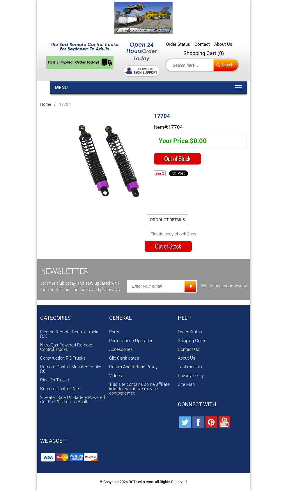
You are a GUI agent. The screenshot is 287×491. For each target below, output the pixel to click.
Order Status (178, 44)
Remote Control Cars (60, 389)
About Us (223, 44)
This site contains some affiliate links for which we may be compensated (139, 388)
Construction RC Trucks (63, 358)
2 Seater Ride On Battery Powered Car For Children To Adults (72, 399)
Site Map (186, 384)
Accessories (121, 349)
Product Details (167, 219)
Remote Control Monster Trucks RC (70, 369)
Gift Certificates (124, 358)
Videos (115, 376)
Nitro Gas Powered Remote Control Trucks (66, 347)
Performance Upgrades (131, 341)
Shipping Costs (192, 341)
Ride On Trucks (54, 380)
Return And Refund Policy (133, 367)
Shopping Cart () (203, 53)
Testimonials (190, 367)
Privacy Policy (191, 376)
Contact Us (188, 349)
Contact (202, 44)
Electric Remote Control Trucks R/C (70, 334)
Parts (114, 332)
